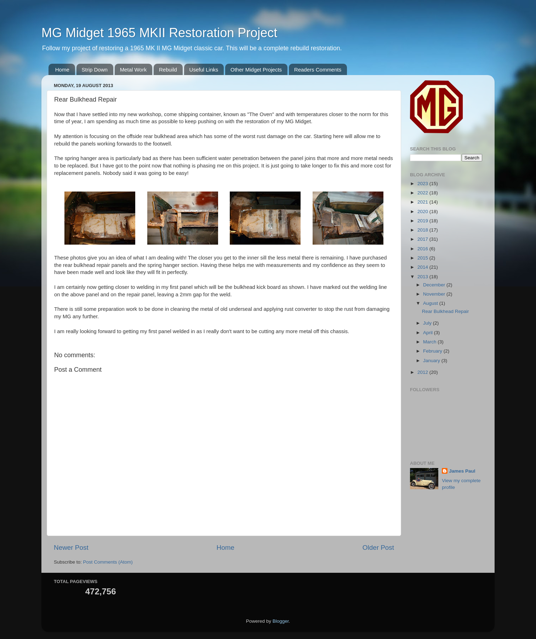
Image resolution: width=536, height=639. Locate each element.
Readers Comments (317, 70)
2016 (423, 248)
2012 (423, 372)
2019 (423, 220)
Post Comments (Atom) (108, 562)
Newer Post (71, 547)
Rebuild (168, 70)
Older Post (378, 547)
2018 (423, 230)
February (433, 351)
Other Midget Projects (256, 70)
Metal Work (133, 70)
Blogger (281, 621)
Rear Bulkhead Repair (445, 311)
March (430, 341)
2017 (423, 239)
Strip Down (95, 70)
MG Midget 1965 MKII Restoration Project (159, 32)
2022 (423, 192)
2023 (423, 183)
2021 (423, 202)
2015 (423, 258)
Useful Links (203, 70)
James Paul (462, 471)
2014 (423, 267)
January (432, 360)
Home (62, 70)
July (428, 323)
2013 (423, 276)
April (428, 332)
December (434, 284)
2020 (423, 211)
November (434, 294)
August (431, 303)
